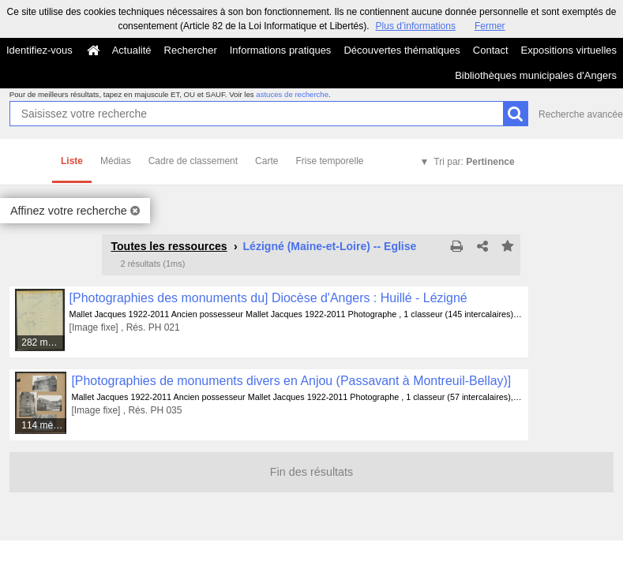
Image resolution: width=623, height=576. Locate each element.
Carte (266, 160)
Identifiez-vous (39, 50)
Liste (72, 160)
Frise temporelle (329, 160)
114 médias (44, 425)
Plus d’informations (416, 26)
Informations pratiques (281, 50)
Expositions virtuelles (569, 50)
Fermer (490, 26)
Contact (491, 50)
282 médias (43, 342)
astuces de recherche (292, 94)
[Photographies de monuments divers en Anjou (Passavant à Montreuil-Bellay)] (291, 380)
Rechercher (190, 50)
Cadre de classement (193, 160)
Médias (115, 160)
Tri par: (473, 161)
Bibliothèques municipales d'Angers (536, 75)
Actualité (132, 50)
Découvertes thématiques (401, 50)
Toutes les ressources (169, 246)
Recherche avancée (581, 114)
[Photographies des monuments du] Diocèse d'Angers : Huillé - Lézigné (268, 298)
